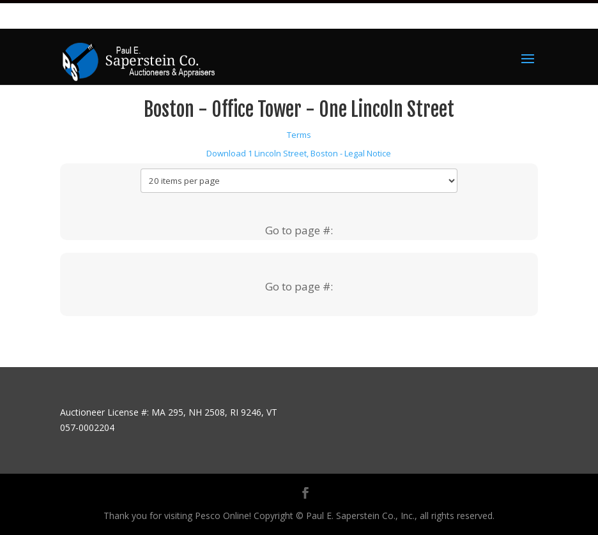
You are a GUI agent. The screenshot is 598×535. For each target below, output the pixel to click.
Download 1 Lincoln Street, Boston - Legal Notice (298, 153)
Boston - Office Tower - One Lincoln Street (299, 109)
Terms (299, 134)
